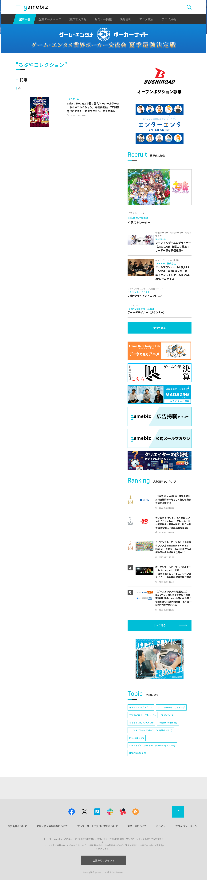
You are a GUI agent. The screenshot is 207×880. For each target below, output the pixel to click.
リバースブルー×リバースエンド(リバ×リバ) (150, 730)
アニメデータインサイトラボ (171, 707)
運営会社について (17, 826)
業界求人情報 (77, 19)
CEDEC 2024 (167, 715)
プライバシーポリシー (187, 826)
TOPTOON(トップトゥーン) (142, 715)
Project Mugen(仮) (168, 722)
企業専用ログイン (103, 860)
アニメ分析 (169, 19)
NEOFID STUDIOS (137, 752)
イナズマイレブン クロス (141, 707)
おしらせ (161, 826)
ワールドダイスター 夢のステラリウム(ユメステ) (152, 745)
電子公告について (137, 826)
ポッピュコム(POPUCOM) (141, 722)
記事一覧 (24, 19)
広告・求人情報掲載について (52, 826)
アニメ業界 (146, 19)
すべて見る (159, 328)
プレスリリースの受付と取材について (97, 826)
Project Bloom (136, 737)
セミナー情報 (103, 19)
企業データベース (49, 19)
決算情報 (125, 19)
